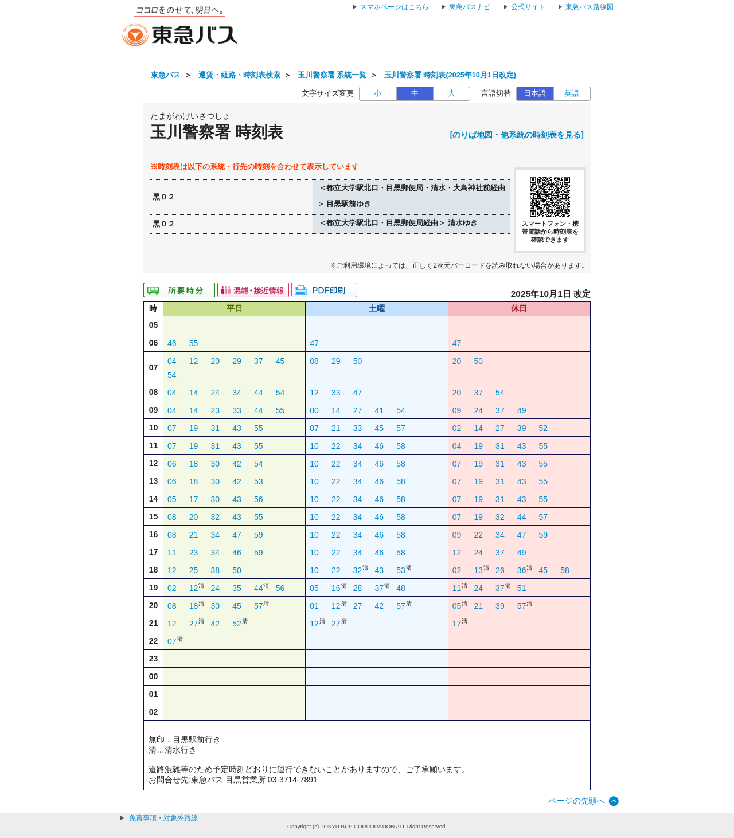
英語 (571, 93)
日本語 (535, 93)
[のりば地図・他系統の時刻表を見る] (517, 134)
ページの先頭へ (577, 800)
